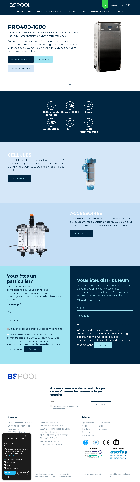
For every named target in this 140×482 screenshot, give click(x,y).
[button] (16, 477)
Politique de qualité (92, 474)
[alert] (16, 456)
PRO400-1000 (27, 27)
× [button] (28, 435)
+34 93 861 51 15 (50, 438)
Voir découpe (43, 59)
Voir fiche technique (20, 59)
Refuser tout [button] (23, 473)
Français (114, 5)
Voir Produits (19, 178)
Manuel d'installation (21, 68)
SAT (105, 5)
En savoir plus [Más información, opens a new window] (13, 455)
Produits (86, 429)
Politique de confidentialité (47, 328)
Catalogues (104, 423)
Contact (103, 429)
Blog (101, 426)
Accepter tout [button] (10, 473)
